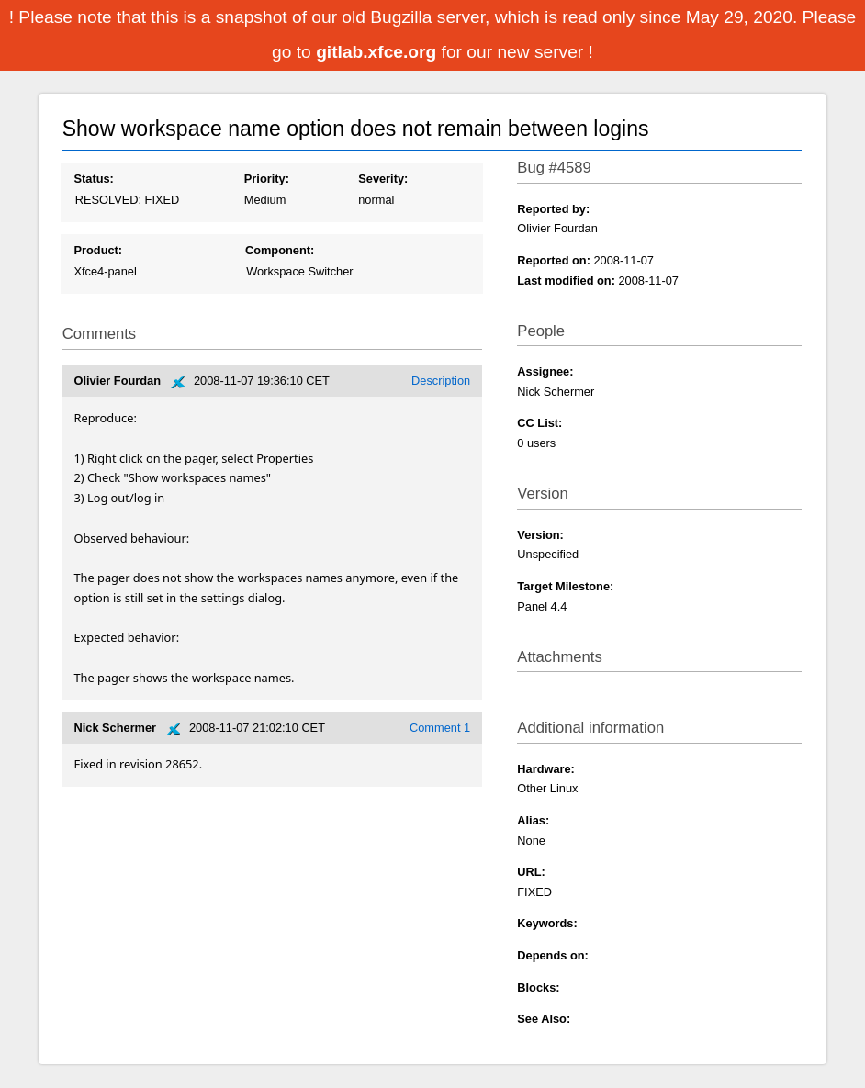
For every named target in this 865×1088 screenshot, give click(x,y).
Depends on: (553, 955)
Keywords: (547, 923)
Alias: (533, 820)
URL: (531, 872)
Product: (97, 250)
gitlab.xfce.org (378, 52)
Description (440, 380)
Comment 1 (440, 728)
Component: (279, 250)
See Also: (543, 1019)
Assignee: (545, 371)
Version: (540, 535)
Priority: (266, 178)
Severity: (383, 178)
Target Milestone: (565, 586)
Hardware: (546, 769)
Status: (93, 178)
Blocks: (538, 987)
